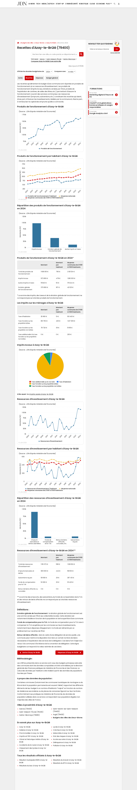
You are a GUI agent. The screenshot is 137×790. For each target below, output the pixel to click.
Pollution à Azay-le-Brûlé (63, 745)
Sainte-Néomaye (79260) (29, 715)
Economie (100, 3)
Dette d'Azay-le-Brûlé (30, 652)
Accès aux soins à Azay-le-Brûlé (65, 739)
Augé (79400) (58, 714)
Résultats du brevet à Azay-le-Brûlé (67, 760)
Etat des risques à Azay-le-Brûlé (65, 736)
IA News (31, 3)
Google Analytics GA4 (98, 112)
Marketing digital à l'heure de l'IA (101, 94)
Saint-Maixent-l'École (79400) (31, 712)
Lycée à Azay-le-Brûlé (62, 727)
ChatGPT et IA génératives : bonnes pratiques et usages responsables (101, 104)
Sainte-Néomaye (69, 59)
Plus (109, 3)
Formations (96, 89)
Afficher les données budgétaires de (30, 71)
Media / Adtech (48, 3)
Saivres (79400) (25, 709)
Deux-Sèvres (39, 43)
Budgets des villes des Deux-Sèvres (67, 717)
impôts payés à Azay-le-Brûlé (41, 394)
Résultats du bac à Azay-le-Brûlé (32, 765)
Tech (38, 3)
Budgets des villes (27, 43)
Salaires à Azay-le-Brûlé (28, 730)
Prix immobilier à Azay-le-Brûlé (31, 733)
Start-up (60, 3)
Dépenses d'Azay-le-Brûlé (69, 652)
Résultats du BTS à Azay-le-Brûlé (66, 763)
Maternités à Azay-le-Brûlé (64, 733)
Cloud (92, 3)
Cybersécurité (71, 3)
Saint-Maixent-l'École (53, 59)
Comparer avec (60, 71)
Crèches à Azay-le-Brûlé (63, 730)
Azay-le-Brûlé (51, 43)
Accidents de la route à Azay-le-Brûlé (34, 745)
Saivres (42, 59)
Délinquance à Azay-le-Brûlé (64, 742)
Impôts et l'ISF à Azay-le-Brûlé (31, 736)
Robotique (83, 3)
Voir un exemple (115, 52)
